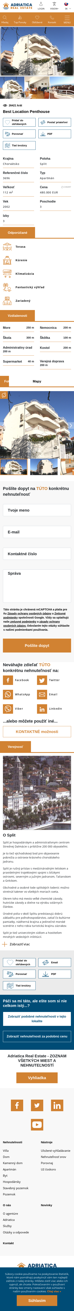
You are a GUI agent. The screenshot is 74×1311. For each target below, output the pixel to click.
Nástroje (47, 1142)
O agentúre (10, 1213)
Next (70, 425)
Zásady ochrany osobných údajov (29, 613)
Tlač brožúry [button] (19, 145)
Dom (6, 1157)
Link (55, 134)
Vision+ (54, 8)
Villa (6, 1151)
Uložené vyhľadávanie (55, 1151)
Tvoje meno (18, 510)
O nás (7, 1205)
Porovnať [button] (19, 134)
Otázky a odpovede (16, 1232)
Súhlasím (37, 1300)
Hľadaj (4, 22)
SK (66, 8)
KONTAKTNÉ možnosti (37, 732)
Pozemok (9, 1194)
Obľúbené (37, 22)
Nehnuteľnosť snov (53, 1157)
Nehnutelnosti (12, 1142)
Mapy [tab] (37, 381)
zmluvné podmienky (23, 621)
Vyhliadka (37, 1078)
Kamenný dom (13, 1163)
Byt (5, 1175)
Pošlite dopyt (37, 645)
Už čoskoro (48, 1169)
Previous (3, 425)
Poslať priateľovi (55, 122)
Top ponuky (20, 22)
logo (17, 6)
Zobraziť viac (20, 944)
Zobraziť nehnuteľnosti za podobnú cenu (37, 1036)
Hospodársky (12, 1182)
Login (41, 8)
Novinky (46, 1205)
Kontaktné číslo (22, 554)
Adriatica (9, 1220)
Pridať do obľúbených (19, 122)
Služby (7, 1226)
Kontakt (52, 22)
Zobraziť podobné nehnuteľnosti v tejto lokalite (37, 1019)
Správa (14, 573)
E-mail (13, 532)
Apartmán (9, 1169)
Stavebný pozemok (15, 1188)
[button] (12, 87)
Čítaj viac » (53, 1291)
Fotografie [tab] (12, 381)
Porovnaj (47, 1163)
